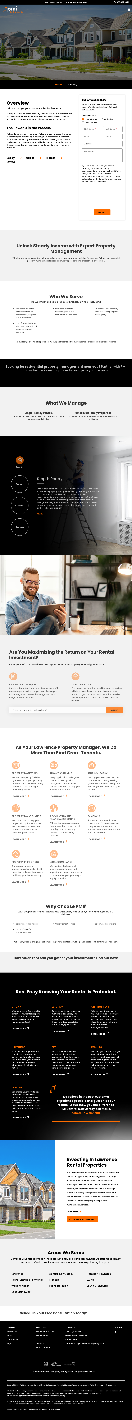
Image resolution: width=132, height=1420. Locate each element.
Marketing (72, 84)
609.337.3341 (123, 2)
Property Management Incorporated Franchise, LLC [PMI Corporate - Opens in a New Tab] (75, 1371)
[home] (15, 9)
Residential (12, 1331)
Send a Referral (43, 1347)
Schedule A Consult (86, 1113)
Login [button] (9, 1343)
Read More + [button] (93, 1212)
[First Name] (91, 129)
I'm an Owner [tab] (91, 119)
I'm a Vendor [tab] (91, 122)
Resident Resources (45, 1331)
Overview (58, 84)
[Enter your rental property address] (57, 55)
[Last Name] (113, 129)
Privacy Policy (111, 1385)
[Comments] (102, 155)
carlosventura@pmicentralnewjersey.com (84, 1343)
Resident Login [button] (42, 1335)
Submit (86, 55)
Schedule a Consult (82, 1219)
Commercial (12, 1339)
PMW (92, 1385)
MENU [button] (129, 9)
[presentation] (99, 190)
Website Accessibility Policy (53, 1396)
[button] (115, 1332)
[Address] (102, 144)
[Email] (91, 136)
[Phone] (113, 136)
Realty (9, 1335)
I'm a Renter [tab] (107, 119)
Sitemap (100, 1385)
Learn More (19, 1028)
